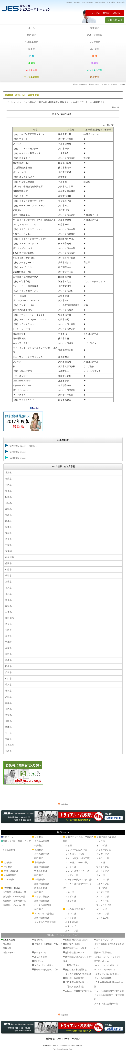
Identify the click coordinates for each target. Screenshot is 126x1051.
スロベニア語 (102, 896)
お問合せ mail (115, 20)
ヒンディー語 (71, 875)
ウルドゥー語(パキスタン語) (78, 879)
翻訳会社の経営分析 (74, 978)
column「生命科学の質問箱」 (79, 991)
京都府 (8, 642)
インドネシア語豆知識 (45, 922)
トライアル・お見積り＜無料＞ (105, 13)
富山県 (8, 581)
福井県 (8, 593)
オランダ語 (101, 845)
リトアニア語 (102, 918)
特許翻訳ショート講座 (75, 948)
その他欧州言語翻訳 (75, 909)
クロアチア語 (102, 892)
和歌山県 (9, 618)
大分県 (8, 733)
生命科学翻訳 (31, 42)
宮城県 (8, 503)
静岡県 (8, 563)
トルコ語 (69, 892)
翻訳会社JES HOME (80, 84)
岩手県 (8, 490)
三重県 (8, 612)
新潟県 (8, 509)
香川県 (8, 684)
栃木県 (8, 527)
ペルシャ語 (70, 901)
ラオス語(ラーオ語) (74, 854)
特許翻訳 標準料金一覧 (14, 901)
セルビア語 (101, 888)
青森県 (8, 478)
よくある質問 (40, 957)
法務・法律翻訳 (94, 35)
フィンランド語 (103, 905)
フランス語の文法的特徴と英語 (109, 991)
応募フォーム (9, 952)
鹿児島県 (9, 745)
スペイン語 (70, 918)
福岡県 (8, 709)
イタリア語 (70, 926)
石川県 (8, 587)
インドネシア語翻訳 (44, 913)
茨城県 (8, 533)
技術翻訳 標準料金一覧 (14, 892)
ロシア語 (100, 862)
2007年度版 (113, 84)
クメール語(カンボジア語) (77, 858)
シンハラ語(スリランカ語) (77, 871)
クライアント (40, 952)
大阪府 (8, 630)
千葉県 (8, 545)
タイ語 (68, 845)
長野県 (8, 575)
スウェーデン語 (103, 849)
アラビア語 (70, 896)
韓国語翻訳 (40, 879)
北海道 (8, 472)
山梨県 (8, 569)
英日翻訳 (39, 849)
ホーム (31, 28)
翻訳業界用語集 (72, 944)
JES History (39, 961)
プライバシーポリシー (44, 965)
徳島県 (8, 690)
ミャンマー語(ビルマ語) (76, 849)
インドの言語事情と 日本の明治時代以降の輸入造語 (108, 982)
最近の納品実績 (41, 841)
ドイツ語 (100, 841)
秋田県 (8, 484)
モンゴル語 (70, 867)
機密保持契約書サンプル (46, 969)
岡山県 (8, 666)
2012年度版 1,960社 (16, 451)
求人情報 (7, 944)
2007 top (115, 107)
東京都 (8, 551)
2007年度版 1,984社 (16, 457)
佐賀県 (8, 715)
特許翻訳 (31, 35)
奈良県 (8, 624)
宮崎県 (8, 739)
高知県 (8, 696)
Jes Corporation (61, 1045)
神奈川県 (9, 557)
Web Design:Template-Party (63, 1049)
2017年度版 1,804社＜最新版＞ (21, 445)
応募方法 (7, 948)
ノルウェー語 (102, 858)
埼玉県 (8, 539)
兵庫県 (8, 648)
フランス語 (70, 913)
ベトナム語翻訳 (42, 896)
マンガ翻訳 (94, 42)
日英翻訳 (39, 837)
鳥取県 (8, 654)
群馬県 (8, 521)
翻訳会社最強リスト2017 (98, 84)
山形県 (8, 497)
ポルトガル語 (71, 922)
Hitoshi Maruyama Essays (76, 940)
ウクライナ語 (102, 867)
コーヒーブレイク (104, 940)
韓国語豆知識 (40, 888)
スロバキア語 (102, 879)
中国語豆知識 (40, 871)
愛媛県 (8, 702)
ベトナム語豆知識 (42, 905)
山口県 (8, 678)
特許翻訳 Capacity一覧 (14, 905)
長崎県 (8, 721)
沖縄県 (8, 751)
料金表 (31, 49)
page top (63, 804)
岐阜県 (8, 600)
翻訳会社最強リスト (74, 952)
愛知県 (8, 606)
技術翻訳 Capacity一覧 (14, 896)
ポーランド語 (102, 871)
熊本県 (8, 727)
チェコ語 (100, 875)
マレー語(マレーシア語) (76, 862)
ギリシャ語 (101, 909)
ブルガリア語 (102, 884)
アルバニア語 (102, 913)
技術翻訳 (94, 28)
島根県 (8, 660)
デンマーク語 (102, 854)
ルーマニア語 (71, 930)
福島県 (8, 515)
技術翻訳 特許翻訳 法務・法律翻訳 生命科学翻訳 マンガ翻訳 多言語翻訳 (95, 2)
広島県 (8, 672)
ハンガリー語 (102, 901)
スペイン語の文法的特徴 (106, 1003)
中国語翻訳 (40, 862)
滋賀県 (8, 636)
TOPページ (8, 837)
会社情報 (94, 49)
